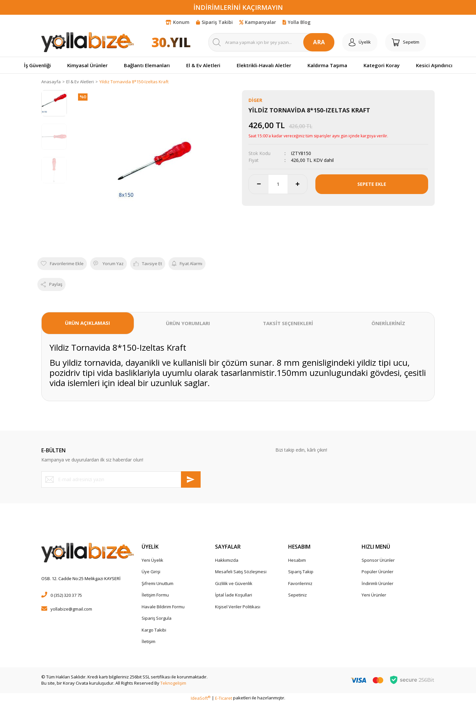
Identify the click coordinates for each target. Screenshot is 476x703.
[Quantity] (278, 184)
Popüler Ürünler (377, 572)
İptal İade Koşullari (233, 595)
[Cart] (405, 42)
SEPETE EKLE (371, 184)
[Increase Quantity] (297, 184)
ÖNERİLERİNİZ (388, 323)
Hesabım (297, 560)
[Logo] (87, 42)
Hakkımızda (226, 560)
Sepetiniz (297, 595)
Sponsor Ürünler (378, 560)
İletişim (148, 641)
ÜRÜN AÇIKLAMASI (87, 323)
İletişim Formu (155, 595)
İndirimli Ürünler (377, 583)
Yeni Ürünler (374, 595)
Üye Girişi (151, 572)
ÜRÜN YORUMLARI (188, 323)
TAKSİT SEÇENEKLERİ (288, 323)
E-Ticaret (223, 698)
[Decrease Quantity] (258, 184)
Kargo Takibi (154, 630)
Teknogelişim (173, 683)
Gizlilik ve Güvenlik (233, 583)
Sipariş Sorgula (156, 618)
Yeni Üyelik (152, 560)
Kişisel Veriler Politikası (237, 607)
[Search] (271, 42)
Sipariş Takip (300, 572)
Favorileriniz (300, 583)
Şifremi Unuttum (157, 583)
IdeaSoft (200, 698)
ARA (319, 42)
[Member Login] (359, 42)
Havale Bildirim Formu (163, 607)
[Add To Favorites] (62, 264)
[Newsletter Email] (121, 479)
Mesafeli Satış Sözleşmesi (241, 572)
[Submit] (191, 479)
